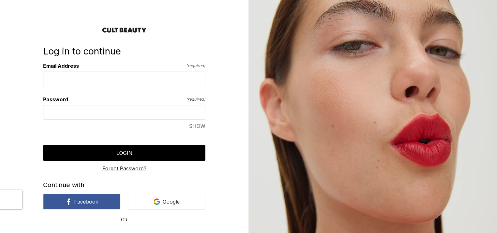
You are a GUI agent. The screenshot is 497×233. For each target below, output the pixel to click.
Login (124, 153)
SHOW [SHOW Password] (197, 126)
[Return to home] (124, 30)
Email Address (124, 66)
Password (124, 99)
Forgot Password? (124, 168)
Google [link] (167, 201)
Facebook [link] (81, 201)
